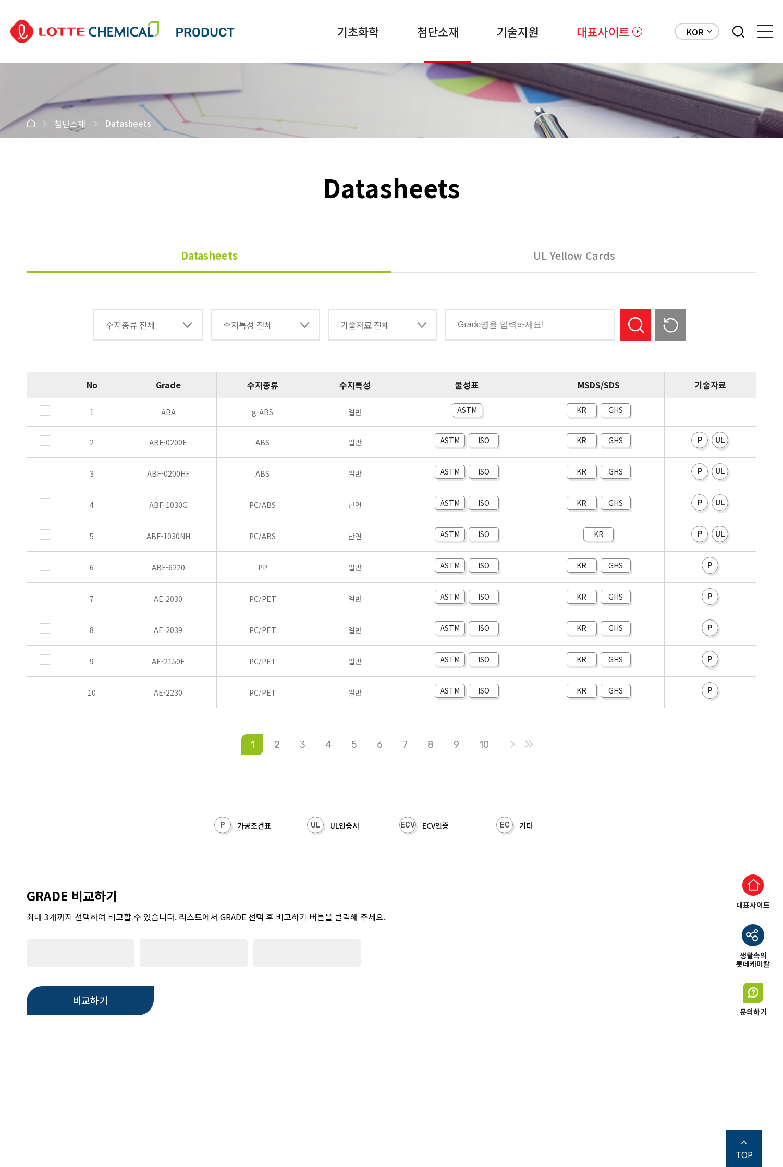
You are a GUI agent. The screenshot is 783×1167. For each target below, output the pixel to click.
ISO (484, 440)
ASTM (467, 410)
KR (581, 410)
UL (720, 440)
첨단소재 (403, 31)
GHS (615, 410)
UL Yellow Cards (574, 255)
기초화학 (305, 31)
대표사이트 (603, 31)
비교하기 (90, 1000)
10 (484, 744)
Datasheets (209, 255)
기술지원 (500, 31)
